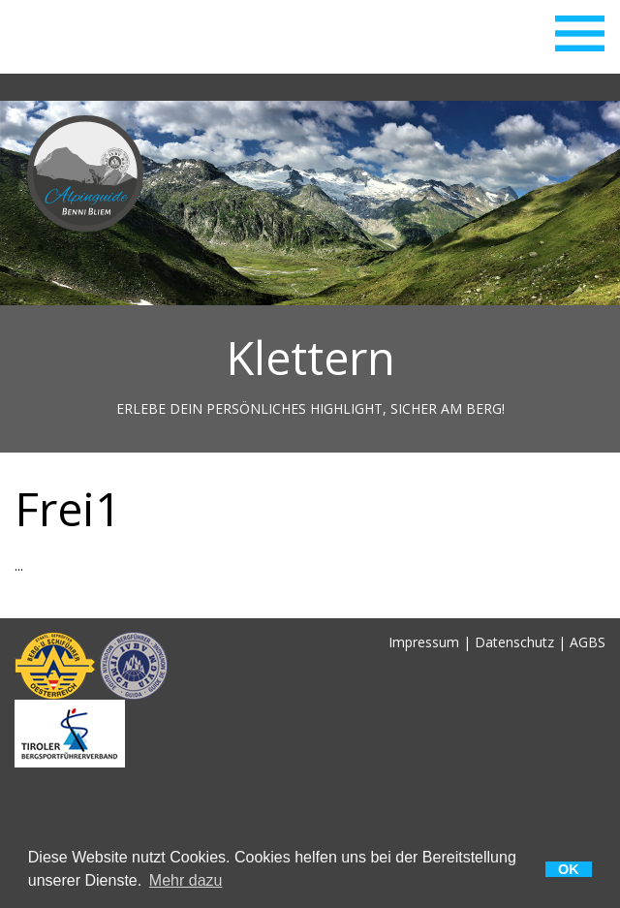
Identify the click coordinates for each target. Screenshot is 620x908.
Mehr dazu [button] (186, 881)
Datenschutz (514, 642)
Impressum (423, 642)
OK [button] (568, 869)
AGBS (587, 642)
